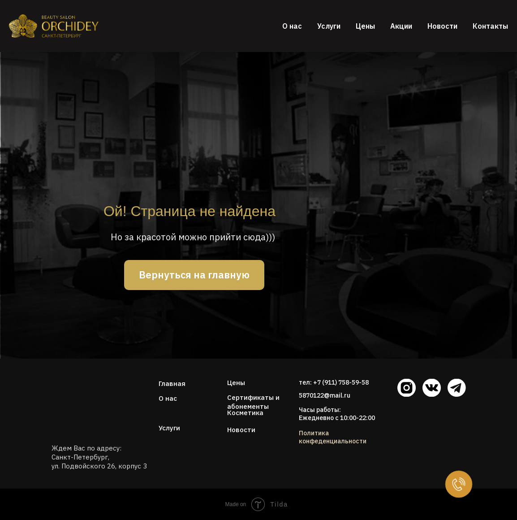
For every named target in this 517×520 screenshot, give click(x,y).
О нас (292, 26)
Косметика (245, 412)
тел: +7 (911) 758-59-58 (334, 382)
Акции (401, 26)
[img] (81, 401)
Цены (365, 26)
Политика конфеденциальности (332, 437)
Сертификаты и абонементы (253, 402)
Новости (442, 26)
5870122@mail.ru (324, 395)
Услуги (328, 26)
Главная (172, 383)
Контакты (490, 26)
